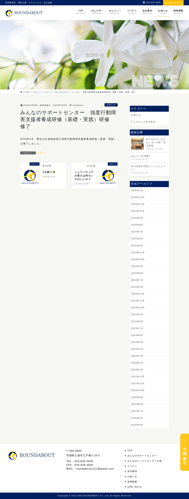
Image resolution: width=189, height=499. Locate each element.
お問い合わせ (173, 2)
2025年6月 (137, 238)
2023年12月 (138, 294)
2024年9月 (137, 266)
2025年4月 (137, 245)
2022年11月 (138, 383)
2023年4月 (137, 349)
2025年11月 (138, 204)
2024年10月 (138, 259)
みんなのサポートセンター (142, 455)
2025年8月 (137, 225)
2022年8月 (137, 404)
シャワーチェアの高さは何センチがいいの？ (84, 176)
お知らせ (111, 105)
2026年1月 (137, 190)
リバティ (132, 466)
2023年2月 (137, 363)
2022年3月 (137, 425)
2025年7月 (137, 231)
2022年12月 (138, 376)
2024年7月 (137, 280)
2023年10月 (138, 307)
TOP (130, 450)
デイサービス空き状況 (143, 122)
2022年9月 (137, 397)
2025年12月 (138, 197)
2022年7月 (137, 411)
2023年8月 (137, 321)
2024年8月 (137, 273)
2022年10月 (138, 390)
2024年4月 (137, 287)
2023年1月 (137, 369)
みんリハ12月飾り (141, 156)
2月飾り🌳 (49, 172)
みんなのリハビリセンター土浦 (144, 461)
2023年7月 (137, 328)
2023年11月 (138, 300)
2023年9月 (137, 314)
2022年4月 (137, 418)
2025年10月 (138, 211)
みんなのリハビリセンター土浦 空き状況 (156, 142)
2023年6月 (137, 335)
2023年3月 (137, 356)
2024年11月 (138, 252)
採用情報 (132, 481)
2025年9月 (137, 218)
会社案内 (132, 471)
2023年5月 (137, 342)
